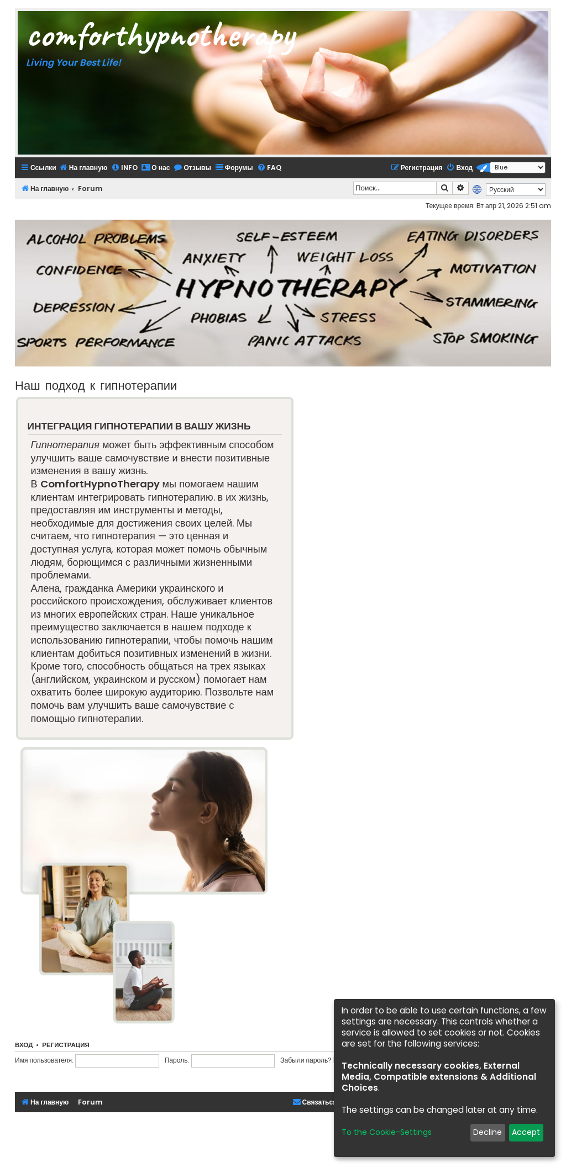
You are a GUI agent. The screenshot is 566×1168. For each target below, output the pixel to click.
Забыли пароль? (306, 1060)
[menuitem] (83, 167)
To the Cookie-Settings (387, 1132)
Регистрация (65, 1044)
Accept (526, 1132)
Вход (24, 1044)
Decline (487, 1132)
